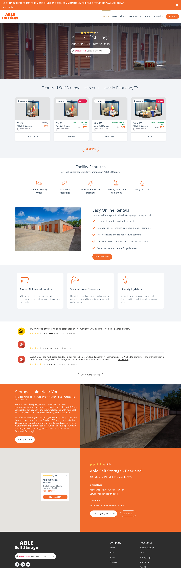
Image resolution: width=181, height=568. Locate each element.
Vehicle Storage (147, 547)
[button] (92, 57)
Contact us (128, 513)
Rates (112, 552)
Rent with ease (102, 256)
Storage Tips (145, 557)
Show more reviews (90, 374)
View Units (8, 7)
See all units (90, 148)
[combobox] (90, 51)
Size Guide (144, 562)
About (112, 557)
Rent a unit (172, 16)
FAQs (142, 552)
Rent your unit (25, 439)
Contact (113, 562)
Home (112, 547)
